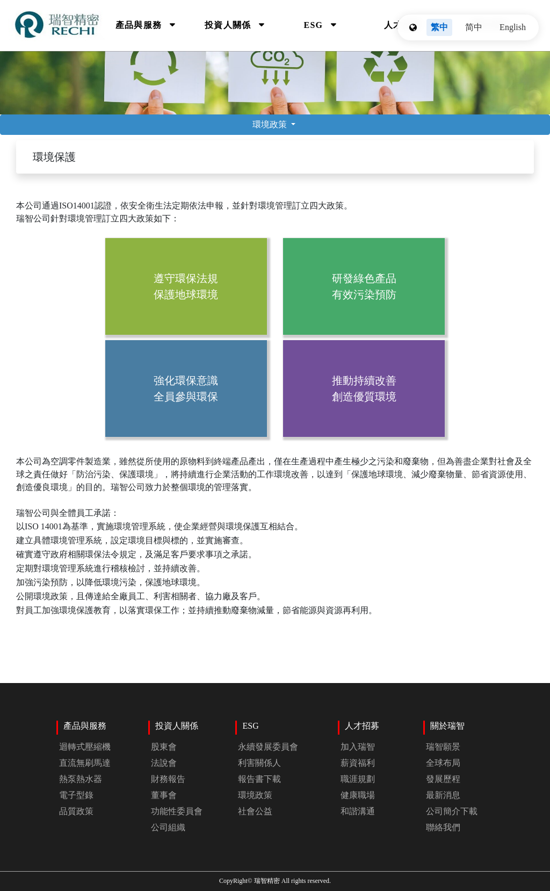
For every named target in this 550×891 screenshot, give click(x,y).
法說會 (164, 762)
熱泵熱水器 (80, 779)
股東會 (164, 746)
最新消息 (443, 795)
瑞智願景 (443, 746)
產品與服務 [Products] (139, 25)
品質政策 (76, 811)
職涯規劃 (358, 779)
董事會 (164, 795)
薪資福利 (358, 762)
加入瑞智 (358, 746)
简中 (473, 27)
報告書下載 (259, 779)
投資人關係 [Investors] (229, 25)
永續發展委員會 (268, 746)
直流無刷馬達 (85, 762)
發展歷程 (443, 779)
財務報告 (168, 779)
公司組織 (168, 827)
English (513, 27)
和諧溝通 (358, 811)
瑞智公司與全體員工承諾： (275, 562)
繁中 (439, 27)
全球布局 (443, 762)
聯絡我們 (443, 827)
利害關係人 (259, 762)
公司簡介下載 (451, 811)
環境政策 (270, 124)
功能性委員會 (176, 811)
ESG (315, 25)
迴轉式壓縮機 (85, 746)
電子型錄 (76, 795)
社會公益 (255, 811)
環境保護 (54, 157)
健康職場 (358, 795)
